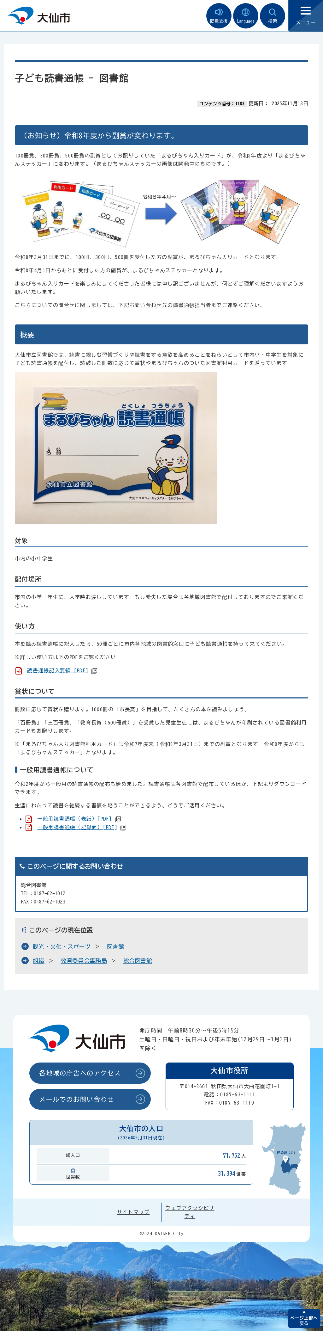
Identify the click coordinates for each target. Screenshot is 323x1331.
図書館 (115, 946)
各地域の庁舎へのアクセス (80, 1073)
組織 (38, 961)
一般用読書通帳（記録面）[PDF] (77, 827)
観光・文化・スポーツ (62, 946)
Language (245, 16)
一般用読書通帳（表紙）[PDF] (74, 818)
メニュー (306, 16)
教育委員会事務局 (84, 961)
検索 (272, 16)
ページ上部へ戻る (304, 1321)
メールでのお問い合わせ (76, 1099)
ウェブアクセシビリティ (189, 1212)
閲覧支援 (219, 16)
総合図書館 (137, 961)
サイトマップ (133, 1212)
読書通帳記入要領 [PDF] (57, 670)
